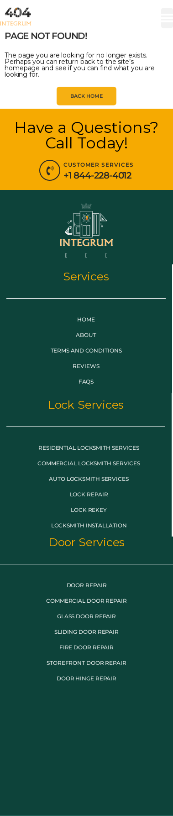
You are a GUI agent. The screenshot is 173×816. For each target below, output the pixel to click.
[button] (167, 18)
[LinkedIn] (106, 255)
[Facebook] (66, 255)
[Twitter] (87, 255)
